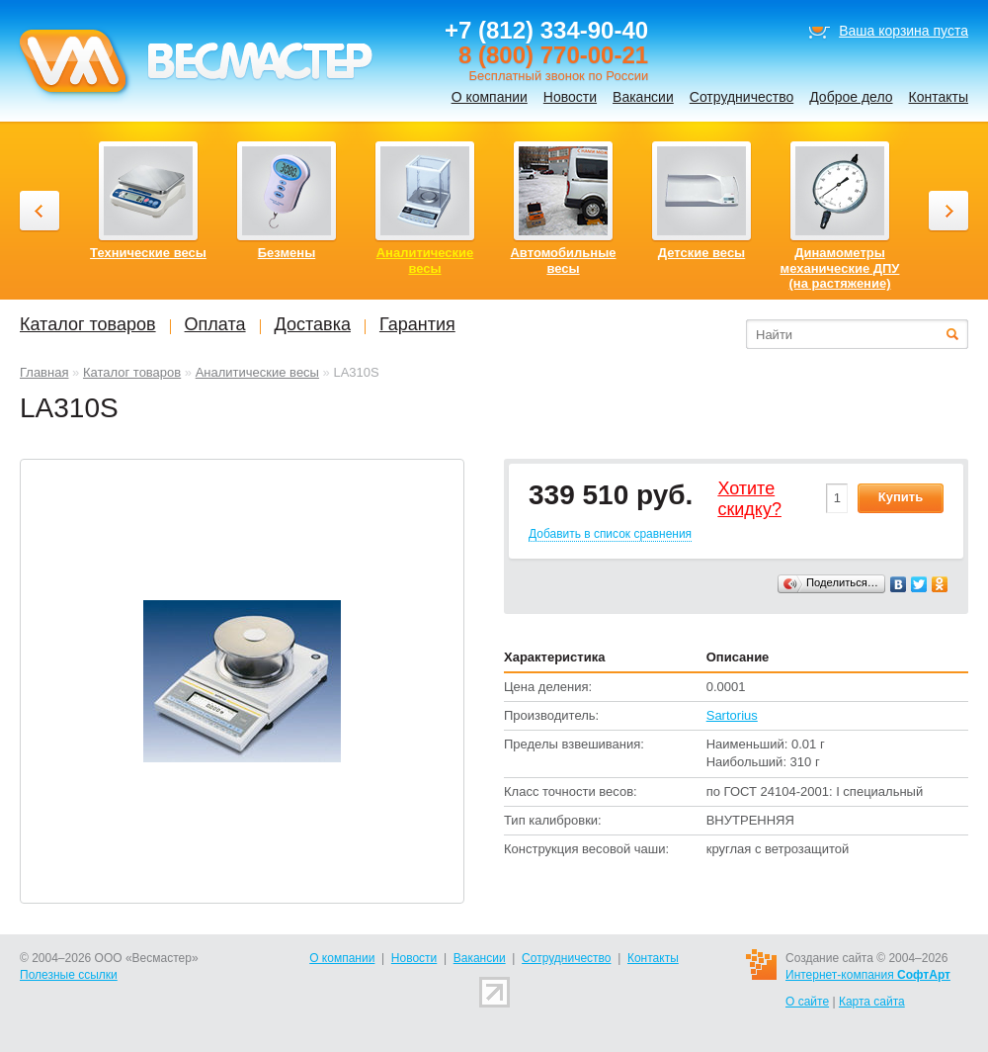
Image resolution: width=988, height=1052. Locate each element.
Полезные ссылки (69, 975)
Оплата (215, 324)
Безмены (287, 252)
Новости (570, 97)
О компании (490, 97)
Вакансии (643, 97)
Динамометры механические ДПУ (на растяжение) (840, 268)
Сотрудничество (741, 97)
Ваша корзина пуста (903, 31)
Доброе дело (850, 97)
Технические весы (148, 252)
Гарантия (417, 324)
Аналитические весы (257, 372)
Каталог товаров (132, 372)
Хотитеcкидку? (749, 499)
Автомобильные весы (563, 260)
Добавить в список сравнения (610, 534)
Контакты (938, 97)
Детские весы (701, 252)
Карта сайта (872, 1001)
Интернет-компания (867, 975)
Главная (44, 372)
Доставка (313, 324)
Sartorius (732, 715)
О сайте (807, 1001)
